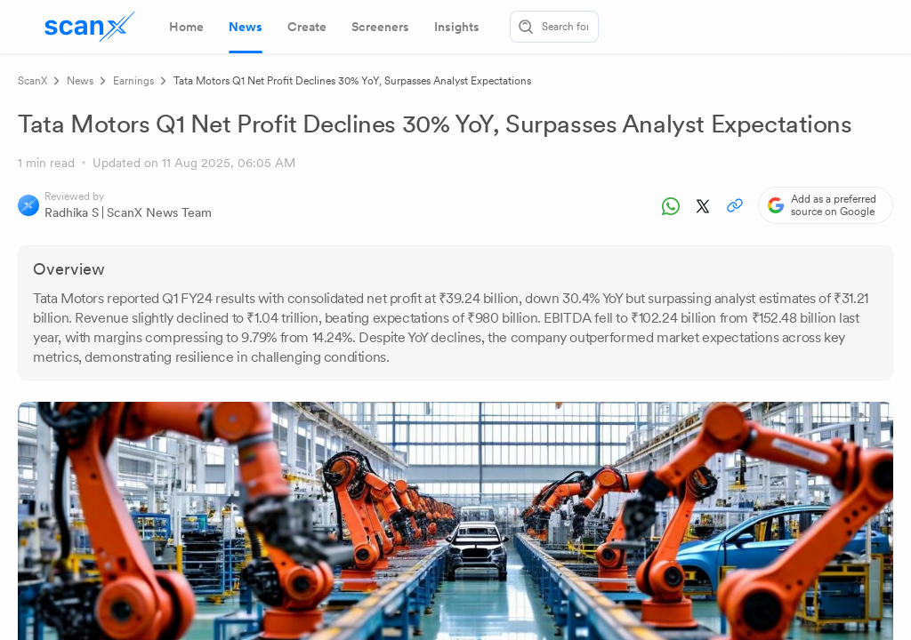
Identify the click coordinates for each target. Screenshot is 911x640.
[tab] (186, 26)
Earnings (133, 81)
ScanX (32, 81)
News (80, 81)
